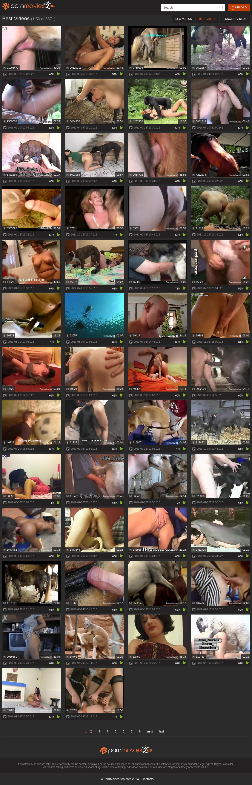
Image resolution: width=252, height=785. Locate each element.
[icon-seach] (221, 7)
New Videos (183, 18)
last (161, 731)
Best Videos (207, 18)
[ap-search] (193, 7)
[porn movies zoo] (28, 5)
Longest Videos (235, 18)
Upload (239, 7)
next (150, 731)
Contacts (148, 779)
